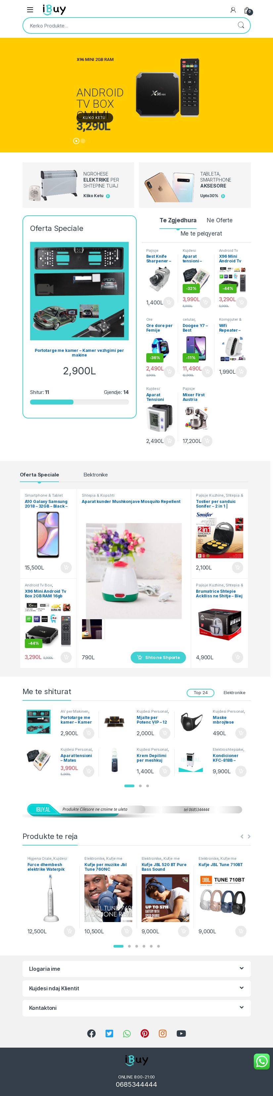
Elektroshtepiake (228, 749)
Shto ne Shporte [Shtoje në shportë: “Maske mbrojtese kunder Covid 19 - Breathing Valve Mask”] (241, 733)
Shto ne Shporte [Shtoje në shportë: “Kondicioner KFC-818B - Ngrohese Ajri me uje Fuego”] (241, 771)
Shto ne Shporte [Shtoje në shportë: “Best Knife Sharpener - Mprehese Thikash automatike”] (168, 302)
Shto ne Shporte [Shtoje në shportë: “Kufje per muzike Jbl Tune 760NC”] (126, 931)
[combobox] (127, 25)
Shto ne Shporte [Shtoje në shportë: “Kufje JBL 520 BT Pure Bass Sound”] (183, 931)
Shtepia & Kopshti (98, 495)
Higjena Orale (39, 858)
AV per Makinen (74, 711)
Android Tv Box (228, 252)
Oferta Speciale (39, 474)
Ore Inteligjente (156, 321)
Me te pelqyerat (201, 233)
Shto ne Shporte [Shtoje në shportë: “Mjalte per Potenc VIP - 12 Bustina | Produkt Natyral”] (164, 733)
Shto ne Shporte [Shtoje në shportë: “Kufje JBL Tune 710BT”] (241, 931)
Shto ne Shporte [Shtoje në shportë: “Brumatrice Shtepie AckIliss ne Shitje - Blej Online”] (237, 657)
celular (189, 319)
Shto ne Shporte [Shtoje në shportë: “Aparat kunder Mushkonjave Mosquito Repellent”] (162, 657)
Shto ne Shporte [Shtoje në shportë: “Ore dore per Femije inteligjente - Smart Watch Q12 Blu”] (169, 371)
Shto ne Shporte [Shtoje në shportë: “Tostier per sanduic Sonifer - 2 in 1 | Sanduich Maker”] (237, 567)
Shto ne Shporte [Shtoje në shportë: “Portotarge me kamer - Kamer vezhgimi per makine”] (88, 733)
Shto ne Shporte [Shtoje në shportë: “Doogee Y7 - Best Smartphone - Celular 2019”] (207, 371)
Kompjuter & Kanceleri (230, 321)
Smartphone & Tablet (44, 495)
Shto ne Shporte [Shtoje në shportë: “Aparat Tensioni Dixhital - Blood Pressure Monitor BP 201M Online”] (169, 441)
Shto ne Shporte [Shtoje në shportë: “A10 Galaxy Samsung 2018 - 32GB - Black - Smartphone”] (66, 567)
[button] (129, 786)
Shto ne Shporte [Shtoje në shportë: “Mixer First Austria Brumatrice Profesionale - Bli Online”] (207, 441)
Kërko (241, 25)
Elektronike (95, 474)
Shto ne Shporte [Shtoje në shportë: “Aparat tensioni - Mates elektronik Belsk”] (205, 302)
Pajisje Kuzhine (153, 252)
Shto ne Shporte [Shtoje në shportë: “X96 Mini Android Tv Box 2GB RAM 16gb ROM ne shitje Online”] (241, 302)
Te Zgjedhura (178, 220)
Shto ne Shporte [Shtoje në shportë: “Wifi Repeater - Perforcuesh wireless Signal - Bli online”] (241, 371)
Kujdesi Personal (191, 252)
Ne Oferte (220, 220)
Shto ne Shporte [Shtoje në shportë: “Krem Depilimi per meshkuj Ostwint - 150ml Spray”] (164, 771)
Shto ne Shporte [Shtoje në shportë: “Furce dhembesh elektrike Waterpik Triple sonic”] (69, 931)
